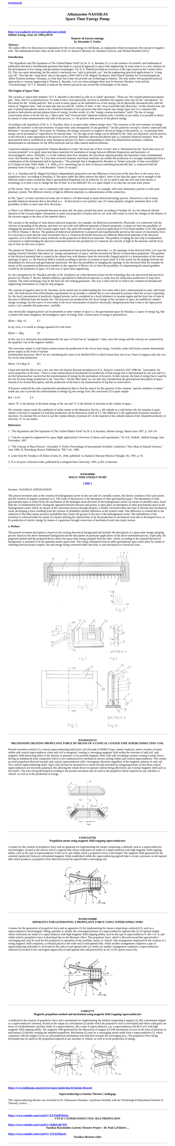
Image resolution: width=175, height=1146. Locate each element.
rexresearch (15, 2)
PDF (87, 483)
